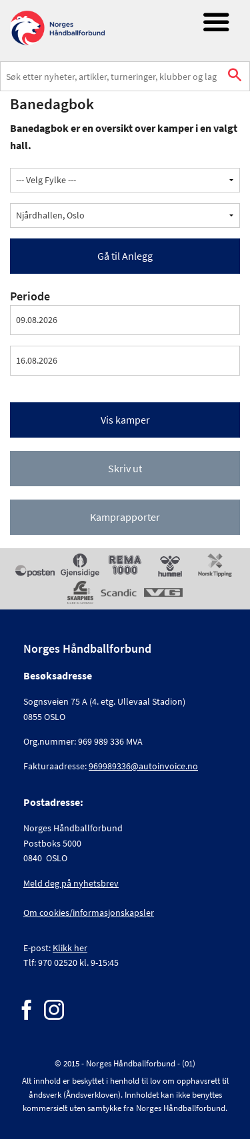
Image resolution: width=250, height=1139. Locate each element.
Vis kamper (125, 419)
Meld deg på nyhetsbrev (71, 883)
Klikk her (70, 948)
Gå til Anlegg (125, 255)
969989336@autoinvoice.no (143, 766)
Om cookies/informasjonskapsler (88, 913)
